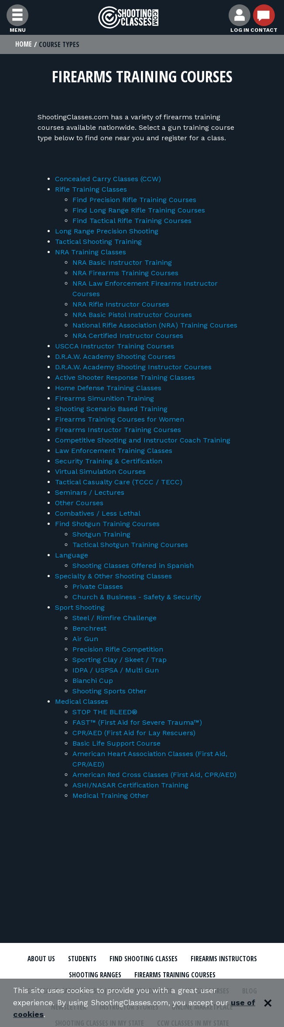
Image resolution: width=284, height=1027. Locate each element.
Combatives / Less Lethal (97, 514)
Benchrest (89, 629)
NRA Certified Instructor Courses (127, 336)
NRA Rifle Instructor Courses (120, 305)
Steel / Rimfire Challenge (114, 618)
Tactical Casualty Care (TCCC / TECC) (118, 482)
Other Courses (79, 503)
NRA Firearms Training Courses (125, 273)
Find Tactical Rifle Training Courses (132, 221)
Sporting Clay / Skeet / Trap (119, 660)
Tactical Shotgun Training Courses (130, 545)
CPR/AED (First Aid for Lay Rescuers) (133, 733)
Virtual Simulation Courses (100, 472)
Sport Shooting (80, 608)
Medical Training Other (110, 796)
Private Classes (97, 587)
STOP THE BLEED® (104, 712)
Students (79, 959)
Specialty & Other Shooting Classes (113, 576)
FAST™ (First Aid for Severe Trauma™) (137, 723)
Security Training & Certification (108, 461)
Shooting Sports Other (109, 691)
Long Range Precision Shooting (106, 231)
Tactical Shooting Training (98, 242)
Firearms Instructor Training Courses (118, 430)
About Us (38, 959)
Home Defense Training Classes (108, 388)
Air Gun (85, 639)
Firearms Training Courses (175, 975)
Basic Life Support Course (116, 744)
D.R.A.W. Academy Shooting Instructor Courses (133, 367)
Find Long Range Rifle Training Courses (138, 210)
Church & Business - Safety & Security (136, 597)
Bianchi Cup (92, 681)
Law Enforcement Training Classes (113, 451)
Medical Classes (81, 702)
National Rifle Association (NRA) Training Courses (154, 325)
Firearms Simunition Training (104, 399)
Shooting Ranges (93, 975)
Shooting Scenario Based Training (111, 409)
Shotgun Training (101, 534)
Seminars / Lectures (89, 493)
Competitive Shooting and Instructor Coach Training (142, 440)
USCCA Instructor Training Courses (114, 346)
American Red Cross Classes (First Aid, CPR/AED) (154, 775)
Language (71, 555)
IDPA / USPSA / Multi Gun (115, 670)
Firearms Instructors (226, 959)
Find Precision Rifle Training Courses (134, 200)
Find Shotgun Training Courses (107, 524)
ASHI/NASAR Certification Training (130, 785)
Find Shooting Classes (142, 959)
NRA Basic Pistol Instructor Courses (132, 315)
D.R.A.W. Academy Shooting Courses (115, 357)
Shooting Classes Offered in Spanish (133, 566)
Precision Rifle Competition (117, 649)
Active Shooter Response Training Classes (125, 378)
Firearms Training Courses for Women (119, 420)
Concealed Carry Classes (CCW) (108, 179)
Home (23, 44)
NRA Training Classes (90, 252)
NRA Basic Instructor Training (122, 263)
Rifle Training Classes (91, 190)
